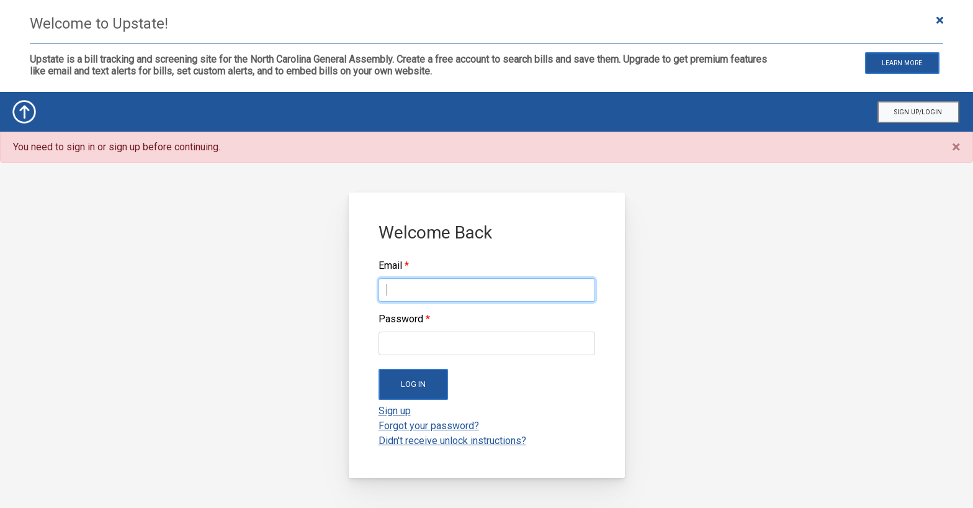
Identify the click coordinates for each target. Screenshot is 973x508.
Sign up (395, 411)
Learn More (902, 63)
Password (401, 319)
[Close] (955, 147)
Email (390, 265)
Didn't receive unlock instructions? (452, 441)
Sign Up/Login (918, 112)
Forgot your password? (429, 426)
